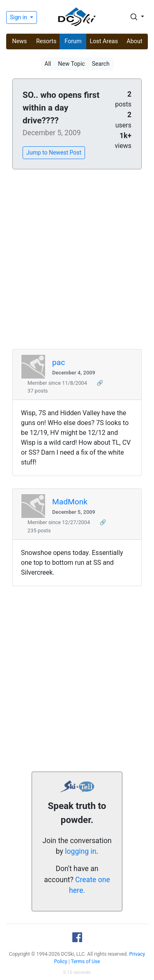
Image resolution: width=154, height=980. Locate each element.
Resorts (46, 41)
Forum (72, 41)
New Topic (71, 63)
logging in (80, 851)
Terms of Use (85, 961)
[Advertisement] (77, 260)
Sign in (19, 17)
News (19, 41)
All (47, 63)
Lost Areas (104, 41)
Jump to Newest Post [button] (53, 152)
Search (101, 63)
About (134, 41)
